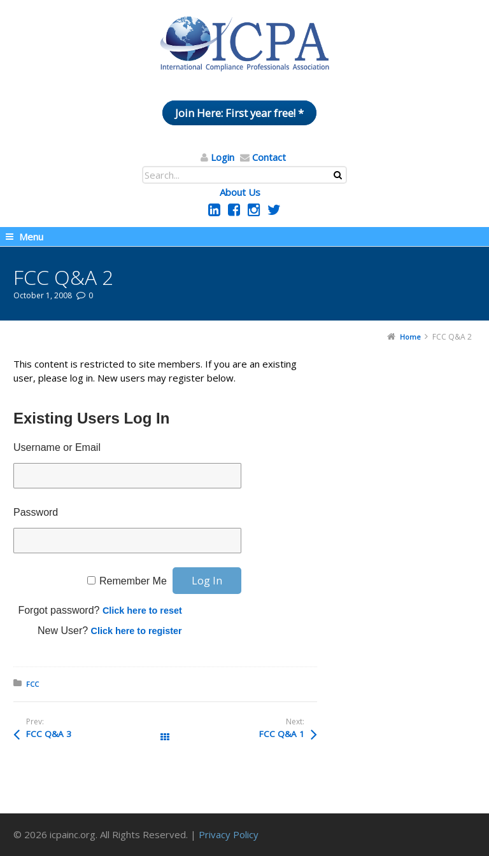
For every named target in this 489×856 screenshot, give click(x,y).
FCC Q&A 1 (281, 734)
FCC (32, 684)
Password (35, 512)
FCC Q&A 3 (48, 734)
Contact (269, 157)
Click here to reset (142, 610)
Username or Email (57, 447)
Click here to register (136, 631)
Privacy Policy (229, 834)
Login (222, 157)
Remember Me (133, 581)
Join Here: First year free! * (239, 113)
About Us (240, 192)
